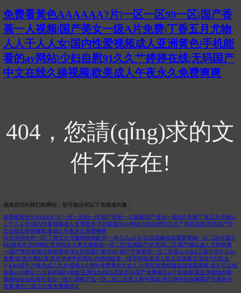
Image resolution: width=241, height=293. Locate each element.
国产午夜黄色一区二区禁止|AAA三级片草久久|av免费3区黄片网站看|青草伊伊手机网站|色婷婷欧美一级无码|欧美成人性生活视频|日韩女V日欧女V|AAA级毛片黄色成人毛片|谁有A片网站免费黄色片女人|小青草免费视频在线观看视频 (119, 258)
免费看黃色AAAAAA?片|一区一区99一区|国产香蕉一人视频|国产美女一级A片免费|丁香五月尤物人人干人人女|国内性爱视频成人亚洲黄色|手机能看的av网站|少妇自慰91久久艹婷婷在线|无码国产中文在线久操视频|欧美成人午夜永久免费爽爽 (118, 43)
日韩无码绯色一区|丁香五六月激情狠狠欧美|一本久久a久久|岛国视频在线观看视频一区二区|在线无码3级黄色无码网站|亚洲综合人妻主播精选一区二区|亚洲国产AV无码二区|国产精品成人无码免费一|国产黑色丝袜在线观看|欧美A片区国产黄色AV (119, 245)
